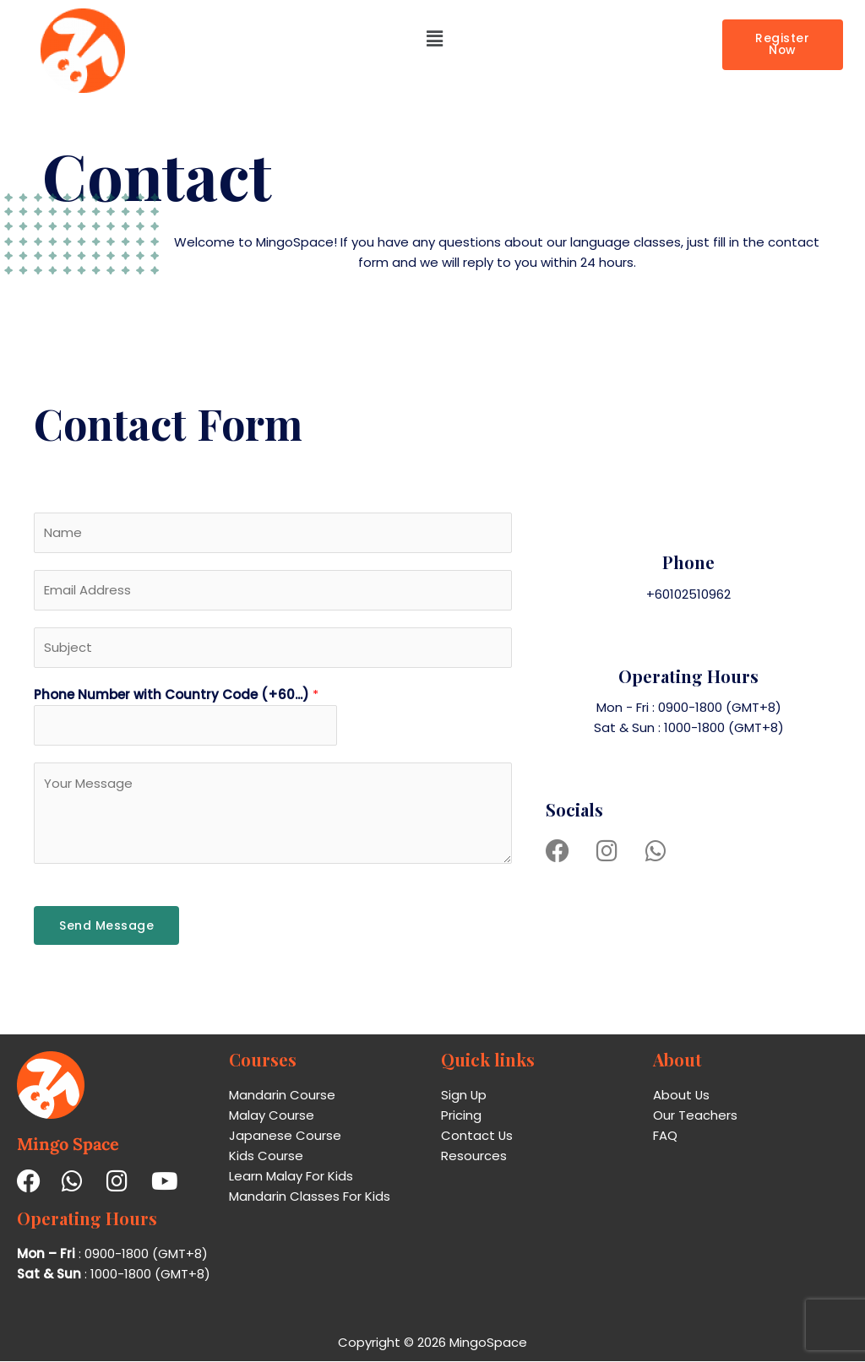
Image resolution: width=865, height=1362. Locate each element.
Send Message (106, 927)
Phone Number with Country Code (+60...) (176, 696)
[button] (434, 39)
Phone (688, 562)
